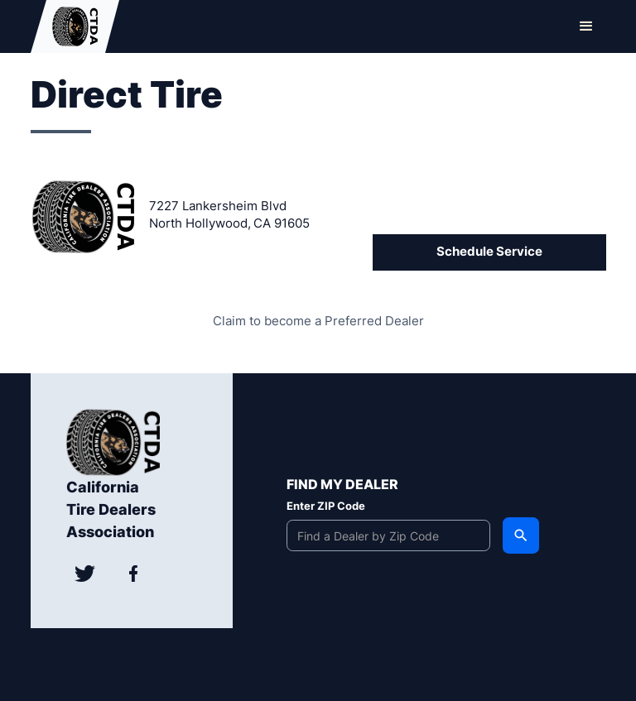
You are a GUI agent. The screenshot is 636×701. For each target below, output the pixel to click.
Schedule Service (489, 251)
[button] (586, 26)
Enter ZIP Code (326, 506)
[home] (75, 26)
